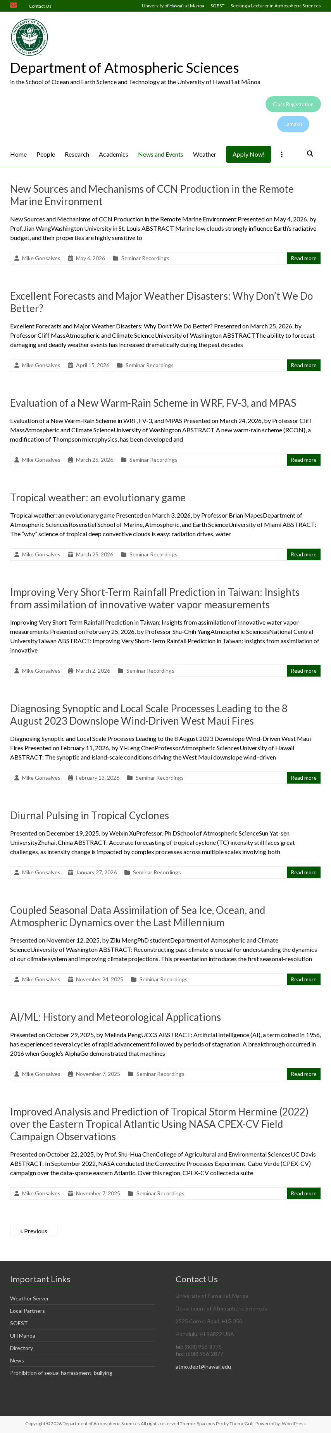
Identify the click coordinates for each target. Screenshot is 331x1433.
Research (77, 154)
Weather (204, 154)
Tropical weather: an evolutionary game (98, 497)
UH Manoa (22, 1335)
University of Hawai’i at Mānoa (173, 6)
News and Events (160, 154)
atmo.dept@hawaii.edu (203, 1366)
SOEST (217, 6)
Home (18, 154)
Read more (304, 258)
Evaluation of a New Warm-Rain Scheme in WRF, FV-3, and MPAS (153, 403)
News (17, 1360)
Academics (113, 154)
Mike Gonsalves (41, 258)
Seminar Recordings (145, 258)
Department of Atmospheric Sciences (124, 67)
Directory (21, 1348)
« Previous (33, 1230)
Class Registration (293, 104)
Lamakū (293, 124)
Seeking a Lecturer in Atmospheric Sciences (276, 6)
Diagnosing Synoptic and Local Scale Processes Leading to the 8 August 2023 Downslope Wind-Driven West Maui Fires (149, 714)
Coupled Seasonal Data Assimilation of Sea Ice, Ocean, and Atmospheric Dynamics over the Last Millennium (137, 916)
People (45, 154)
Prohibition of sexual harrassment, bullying (61, 1372)
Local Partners (27, 1310)
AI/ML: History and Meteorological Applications (115, 1017)
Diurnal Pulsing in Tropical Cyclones (89, 815)
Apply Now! (249, 154)
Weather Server (29, 1298)
